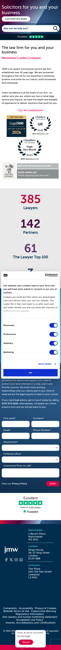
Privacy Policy (19, 483)
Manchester (9, 58)
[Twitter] (11, 560)
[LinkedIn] (21, 560)
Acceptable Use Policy (29, 619)
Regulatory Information (30, 614)
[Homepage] (13, 550)
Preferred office (17, 453)
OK (30, 372)
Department (15, 441)
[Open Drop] (30, 448)
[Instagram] (16, 560)
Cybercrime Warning (43, 611)
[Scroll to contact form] (30, 647)
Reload (26, 642)
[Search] (27, 28)
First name (14, 418)
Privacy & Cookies (45, 608)
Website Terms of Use (16, 611)
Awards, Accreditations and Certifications (30, 622)
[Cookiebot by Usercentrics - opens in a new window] (45, 275)
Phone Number (45, 429)
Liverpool (35, 58)
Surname (43, 418)
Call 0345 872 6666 (16, 19)
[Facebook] (6, 560)
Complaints (10, 608)
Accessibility (26, 608)
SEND (53, 483)
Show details (45, 364)
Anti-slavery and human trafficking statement (29, 616)
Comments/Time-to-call (21, 465)
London (22, 58)
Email (11, 429)
